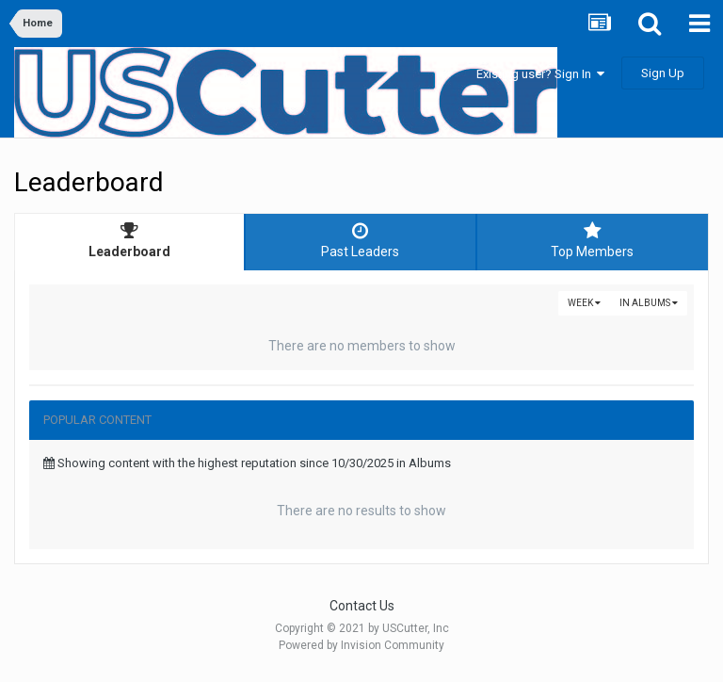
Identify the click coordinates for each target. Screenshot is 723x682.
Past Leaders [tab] (360, 240)
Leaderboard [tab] (129, 240)
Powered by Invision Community (361, 645)
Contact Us (361, 605)
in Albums (648, 303)
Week (584, 303)
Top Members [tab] (592, 240)
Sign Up (662, 73)
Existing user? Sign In (540, 74)
